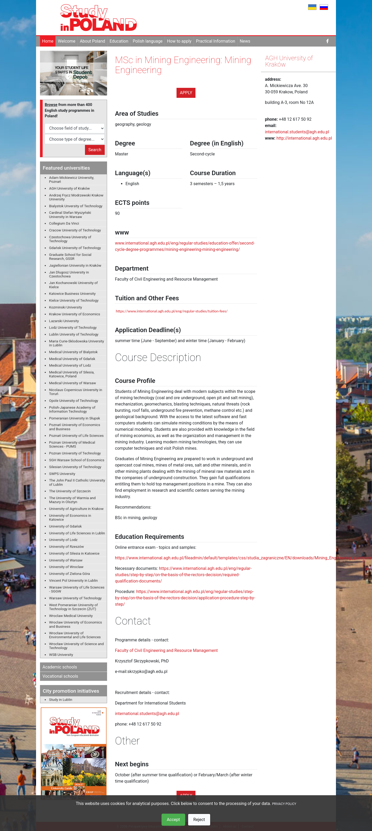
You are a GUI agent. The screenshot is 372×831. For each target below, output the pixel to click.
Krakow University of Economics (74, 314)
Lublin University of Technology (73, 334)
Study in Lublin (60, 699)
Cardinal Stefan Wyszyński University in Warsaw (70, 214)
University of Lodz (63, 540)
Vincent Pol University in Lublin (73, 580)
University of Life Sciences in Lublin (77, 533)
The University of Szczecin (70, 491)
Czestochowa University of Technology (70, 239)
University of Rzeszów (66, 546)
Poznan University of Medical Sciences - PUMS (72, 444)
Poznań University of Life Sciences (76, 435)
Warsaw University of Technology (75, 598)
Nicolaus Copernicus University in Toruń (75, 392)
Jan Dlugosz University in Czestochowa (69, 274)
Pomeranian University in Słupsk (74, 418)
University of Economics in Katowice (70, 517)
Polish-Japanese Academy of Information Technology (72, 409)
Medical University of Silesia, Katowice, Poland (71, 374)
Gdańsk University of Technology (75, 248)
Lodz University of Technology (73, 327)
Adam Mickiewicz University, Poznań (71, 179)
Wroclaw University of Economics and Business (75, 624)
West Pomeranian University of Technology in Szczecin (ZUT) (73, 607)
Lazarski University (64, 321)
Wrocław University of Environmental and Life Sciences (75, 635)
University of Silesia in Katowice (74, 553)
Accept (173, 819)
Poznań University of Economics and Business (74, 427)
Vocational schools (60, 676)
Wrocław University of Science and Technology (76, 646)
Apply (186, 92)
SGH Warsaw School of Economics (76, 460)
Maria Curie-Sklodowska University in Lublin (76, 343)
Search (94, 149)
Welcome (66, 41)
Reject (199, 819)
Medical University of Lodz (70, 365)
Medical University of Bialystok (73, 352)
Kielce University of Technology (74, 300)
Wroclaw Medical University (71, 616)
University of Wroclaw (66, 567)
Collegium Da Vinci (64, 223)
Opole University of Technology (73, 400)
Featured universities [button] (66, 168)
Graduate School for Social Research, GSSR (70, 256)
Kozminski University (65, 307)
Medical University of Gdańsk (72, 359)
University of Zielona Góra (69, 573)
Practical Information (215, 41)
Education (119, 41)
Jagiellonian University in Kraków (75, 265)
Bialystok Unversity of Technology (76, 206)
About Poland (92, 41)
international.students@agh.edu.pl (147, 713)
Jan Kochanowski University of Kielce (73, 285)
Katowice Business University (72, 293)
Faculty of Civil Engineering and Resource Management (166, 650)
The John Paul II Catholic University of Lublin (77, 482)
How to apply (179, 41)
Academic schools (60, 667)
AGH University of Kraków (69, 188)
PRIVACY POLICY (284, 804)
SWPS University (62, 474)
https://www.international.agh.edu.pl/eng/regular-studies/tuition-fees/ (172, 311)
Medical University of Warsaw (72, 383)
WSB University (61, 654)
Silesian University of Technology (75, 467)
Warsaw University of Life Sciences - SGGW (77, 589)
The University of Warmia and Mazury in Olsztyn (72, 500)
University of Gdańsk (65, 526)
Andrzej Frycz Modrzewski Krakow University (76, 197)
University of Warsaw (66, 560)
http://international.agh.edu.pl (304, 138)
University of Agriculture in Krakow (76, 508)
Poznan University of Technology (75, 453)
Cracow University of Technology (75, 230)
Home (47, 41)
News (245, 41)
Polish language (148, 41)
